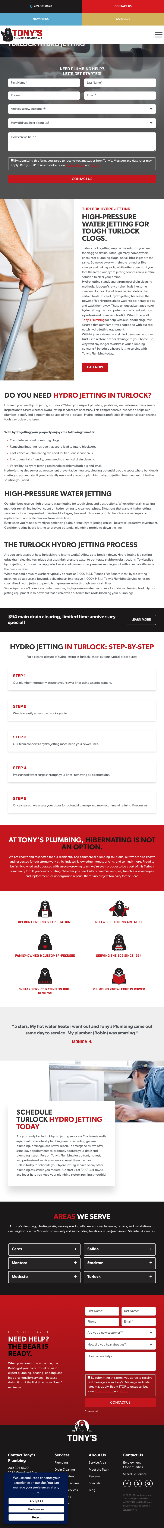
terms (95, 165)
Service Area (97, 1462)
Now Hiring (41, 19)
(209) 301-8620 (92, 1170)
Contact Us (123, 6)
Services (62, 1455)
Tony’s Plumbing (93, 320)
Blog (92, 1490)
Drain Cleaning (65, 1469)
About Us (97, 1455)
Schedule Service (135, 1474)
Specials (94, 1483)
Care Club (123, 19)
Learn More (141, 619)
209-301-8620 (43, 6)
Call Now (95, 367)
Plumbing (61, 1462)
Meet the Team (99, 1469)
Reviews (94, 1476)
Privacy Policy (75, 165)
